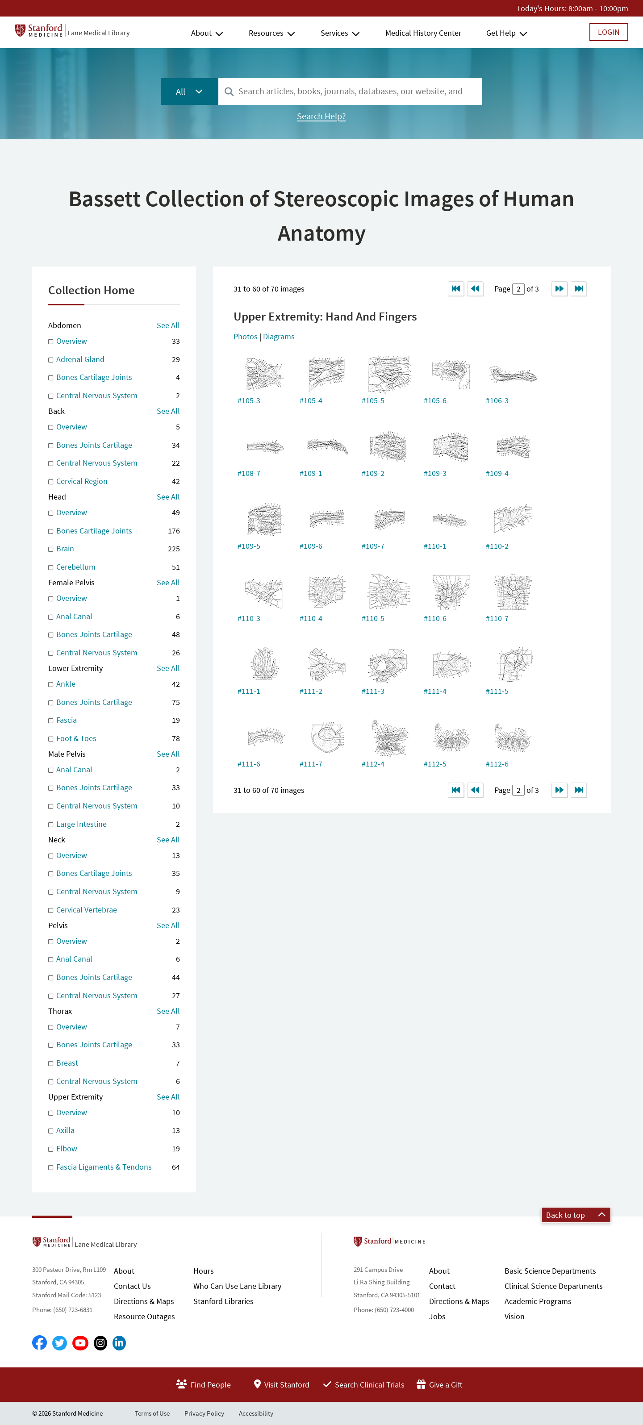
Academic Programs (538, 1301)
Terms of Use (152, 1413)
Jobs (437, 1316)
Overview (114, 341)
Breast (114, 1063)
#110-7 (497, 618)
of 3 (532, 288)
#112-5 (435, 763)
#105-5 (373, 400)
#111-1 (249, 691)
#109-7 (373, 546)
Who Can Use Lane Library (237, 1286)
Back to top (576, 1215)
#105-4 (311, 400)
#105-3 (249, 400)
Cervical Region (114, 481)
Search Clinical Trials (364, 1384)
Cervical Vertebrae (114, 910)
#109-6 (311, 546)
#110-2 (497, 546)
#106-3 (497, 400)
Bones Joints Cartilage (114, 445)
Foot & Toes (114, 738)
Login (609, 32)
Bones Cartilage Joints (114, 377)
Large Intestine (114, 824)
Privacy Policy (204, 1413)
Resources (266, 33)
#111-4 (435, 691)
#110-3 (249, 618)
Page (503, 288)
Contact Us (132, 1286)
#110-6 (435, 618)
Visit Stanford (281, 1384)
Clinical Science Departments (554, 1286)
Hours (203, 1271)
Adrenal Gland (114, 359)
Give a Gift (440, 1384)
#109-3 (435, 473)
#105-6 (435, 400)
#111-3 (373, 691)
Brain (114, 548)
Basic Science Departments (550, 1271)
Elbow (114, 1148)
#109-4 (497, 473)
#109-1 (311, 473)
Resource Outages (144, 1316)
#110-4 (311, 618)
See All (168, 325)
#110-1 (435, 546)
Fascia (114, 720)
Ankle (114, 684)
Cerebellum (114, 567)
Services (334, 33)
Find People (203, 1384)
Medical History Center (423, 33)
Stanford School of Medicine (441, 1244)
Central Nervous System (114, 395)
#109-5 (249, 546)
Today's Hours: (542, 8)
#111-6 (249, 763)
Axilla (114, 1130)
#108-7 (249, 473)
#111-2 (311, 691)
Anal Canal (114, 616)
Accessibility (256, 1413)
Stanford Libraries (223, 1301)
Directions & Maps (144, 1301)
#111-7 (311, 763)
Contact (442, 1286)
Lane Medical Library (98, 32)
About (201, 33)
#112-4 (373, 763)
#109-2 (373, 473)
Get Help (501, 33)
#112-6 (497, 763)
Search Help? (321, 116)
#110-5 (373, 618)
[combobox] (350, 91)
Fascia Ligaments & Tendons (114, 1167)
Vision (515, 1316)
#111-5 (497, 691)
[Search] (229, 92)
